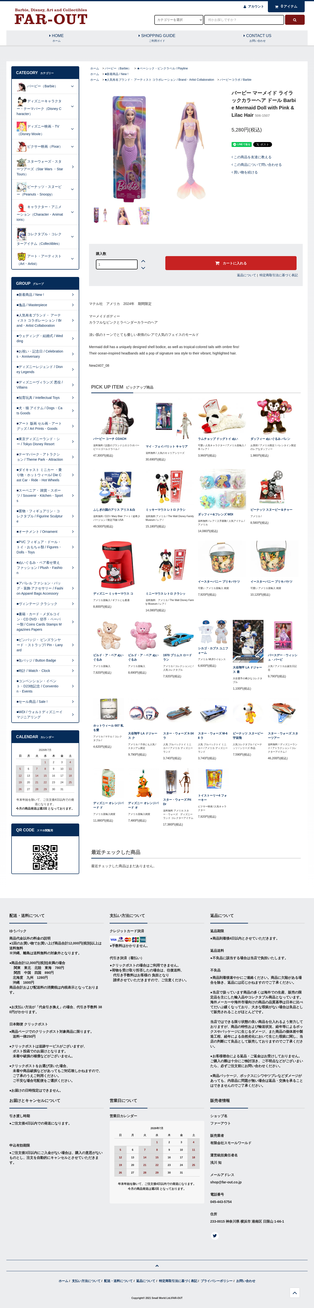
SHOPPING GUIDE (157, 38)
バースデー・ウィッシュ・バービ (282, 657)
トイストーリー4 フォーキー (212, 798)
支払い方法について (86, 1281)
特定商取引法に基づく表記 (279, 275)
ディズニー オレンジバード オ (143, 805)
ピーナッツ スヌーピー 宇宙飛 (248, 736)
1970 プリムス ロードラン (177, 657)
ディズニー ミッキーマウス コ (113, 593)
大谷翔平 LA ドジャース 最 (247, 670)
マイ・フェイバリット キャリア (167, 446)
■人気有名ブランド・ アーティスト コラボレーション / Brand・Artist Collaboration (159, 79)
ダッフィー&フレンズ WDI (215, 514)
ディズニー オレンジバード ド (108, 805)
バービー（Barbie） (118, 68)
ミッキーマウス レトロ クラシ (166, 509)
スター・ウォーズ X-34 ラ (178, 736)
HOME (57, 38)
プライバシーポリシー (217, 1281)
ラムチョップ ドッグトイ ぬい (218, 439)
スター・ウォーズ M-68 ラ (212, 736)
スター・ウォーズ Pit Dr (177, 802)
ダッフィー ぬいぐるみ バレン (270, 439)
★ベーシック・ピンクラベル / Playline (162, 68)
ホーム (94, 68)
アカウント (256, 6)
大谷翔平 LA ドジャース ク (142, 736)
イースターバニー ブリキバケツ (219, 581)
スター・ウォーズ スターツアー (283, 736)
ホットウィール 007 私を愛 (108, 728)
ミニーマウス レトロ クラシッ (166, 593)
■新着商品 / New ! (116, 74)
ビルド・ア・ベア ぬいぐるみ (108, 657)
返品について (246, 275)
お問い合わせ (245, 1281)
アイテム (285, 6)
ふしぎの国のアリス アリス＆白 (114, 509)
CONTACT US (257, 38)
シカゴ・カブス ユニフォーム (213, 650)
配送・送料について (118, 1281)
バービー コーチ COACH (109, 439)
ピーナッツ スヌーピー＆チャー (271, 509)
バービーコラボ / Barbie (235, 79)
